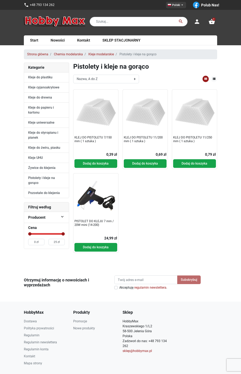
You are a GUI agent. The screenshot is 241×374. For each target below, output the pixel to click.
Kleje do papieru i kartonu (41, 110)
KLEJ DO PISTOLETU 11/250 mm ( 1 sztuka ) (192, 139)
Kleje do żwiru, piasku (44, 148)
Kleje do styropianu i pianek (43, 135)
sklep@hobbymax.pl (137, 351)
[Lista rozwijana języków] (176, 5)
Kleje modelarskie (101, 54)
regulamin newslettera (150, 287)
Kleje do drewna (40, 97)
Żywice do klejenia (42, 168)
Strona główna (37, 54)
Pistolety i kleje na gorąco (41, 180)
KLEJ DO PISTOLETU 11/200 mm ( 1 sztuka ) (143, 139)
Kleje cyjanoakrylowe (43, 87)
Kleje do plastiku (40, 77)
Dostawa (30, 321)
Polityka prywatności (39, 328)
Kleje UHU (35, 158)
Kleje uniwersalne (41, 122)
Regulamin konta (36, 349)
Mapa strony (33, 363)
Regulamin (31, 335)
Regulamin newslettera (40, 342)
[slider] (29, 234)
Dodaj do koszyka (96, 163)
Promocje (80, 321)
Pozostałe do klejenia (44, 193)
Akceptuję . (143, 287)
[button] (211, 21)
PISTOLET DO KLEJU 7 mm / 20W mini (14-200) (94, 223)
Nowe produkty (84, 328)
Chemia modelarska (68, 54)
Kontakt (29, 356)
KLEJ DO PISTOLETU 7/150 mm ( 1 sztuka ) (93, 139)
